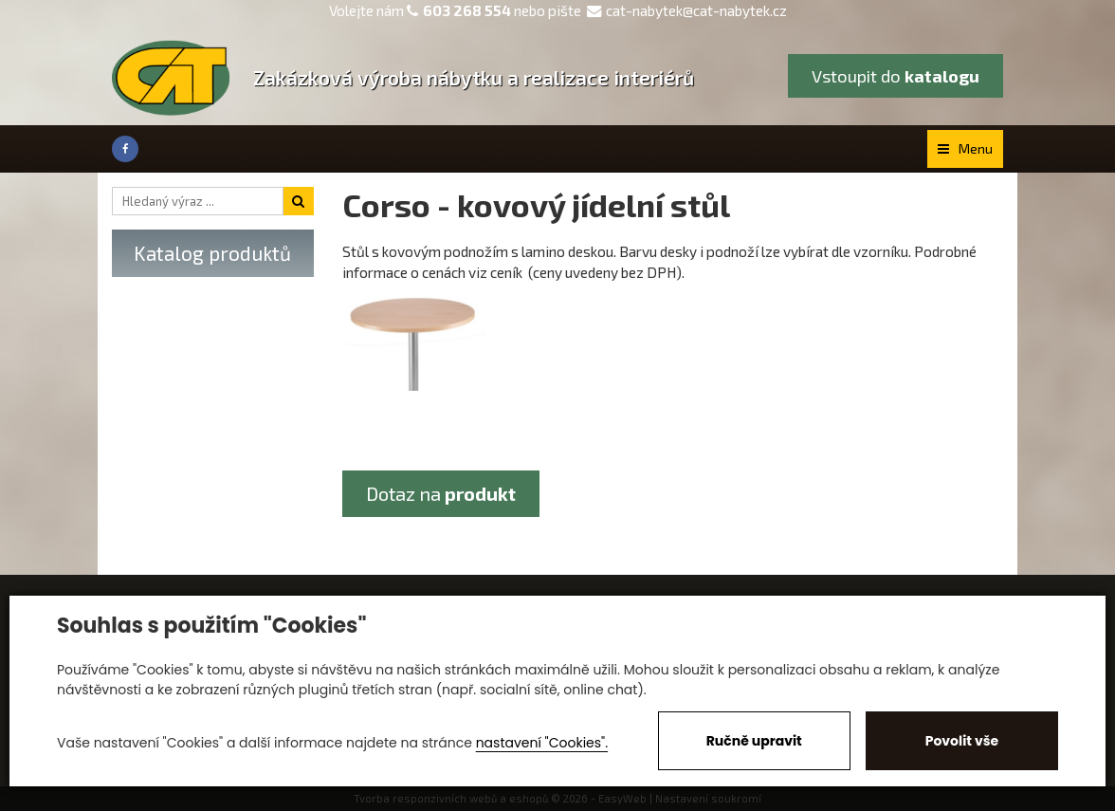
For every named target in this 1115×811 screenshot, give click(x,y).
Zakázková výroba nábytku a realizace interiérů (473, 77)
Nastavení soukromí (708, 798)
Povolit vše (961, 740)
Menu (965, 148)
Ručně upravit (754, 740)
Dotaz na (441, 493)
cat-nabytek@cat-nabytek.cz (687, 10)
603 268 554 (467, 10)
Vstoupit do (895, 75)
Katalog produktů (212, 253)
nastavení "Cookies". (542, 742)
